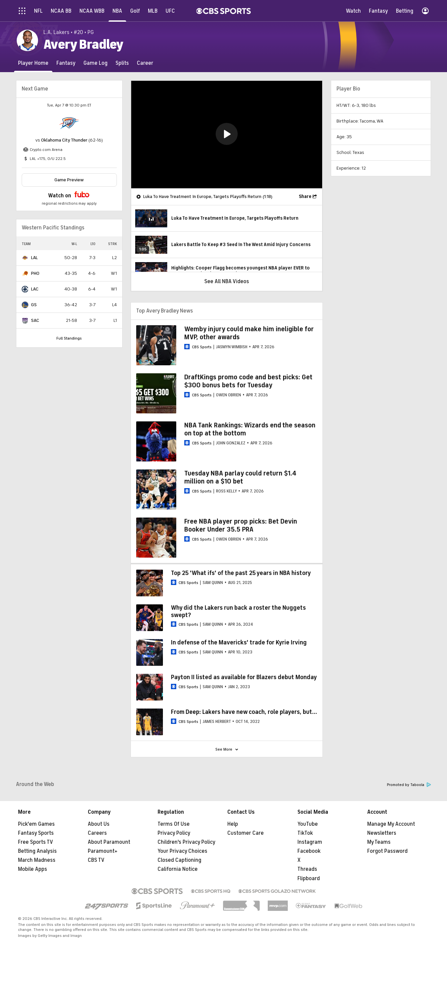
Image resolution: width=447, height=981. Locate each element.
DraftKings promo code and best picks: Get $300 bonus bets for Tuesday (248, 381)
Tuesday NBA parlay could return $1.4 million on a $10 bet (240, 477)
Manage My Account (391, 824)
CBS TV (96, 860)
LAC (34, 289)
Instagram (309, 842)
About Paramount (109, 842)
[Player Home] (33, 63)
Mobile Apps (32, 869)
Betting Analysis (37, 851)
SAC (35, 320)
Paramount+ (103, 851)
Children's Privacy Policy (186, 842)
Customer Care (245, 833)
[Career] (145, 63)
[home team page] (69, 123)
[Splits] (122, 63)
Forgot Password (387, 851)
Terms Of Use (174, 824)
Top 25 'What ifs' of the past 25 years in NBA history (241, 573)
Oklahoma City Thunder (64, 140)
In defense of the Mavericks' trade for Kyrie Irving (239, 642)
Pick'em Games (36, 824)
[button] (227, 134)
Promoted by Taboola (409, 785)
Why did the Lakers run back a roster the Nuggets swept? (238, 611)
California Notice (178, 869)
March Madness (36, 860)
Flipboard (308, 878)
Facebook (308, 851)
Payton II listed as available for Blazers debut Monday (244, 677)
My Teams (379, 842)
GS (34, 305)
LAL (34, 257)
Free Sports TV (35, 842)
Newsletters (381, 833)
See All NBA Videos (226, 281)
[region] (226, 134)
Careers (97, 833)
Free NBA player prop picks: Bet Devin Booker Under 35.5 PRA (240, 525)
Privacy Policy (174, 833)
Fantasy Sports (36, 833)
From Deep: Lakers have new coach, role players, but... (244, 712)
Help (232, 824)
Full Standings (69, 338)
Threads (307, 869)
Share (305, 196)
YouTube (307, 824)
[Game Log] (95, 63)
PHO (35, 273)
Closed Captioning (179, 860)
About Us (98, 824)
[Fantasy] (65, 63)
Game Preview (69, 180)
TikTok (305, 833)
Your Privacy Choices (182, 851)
